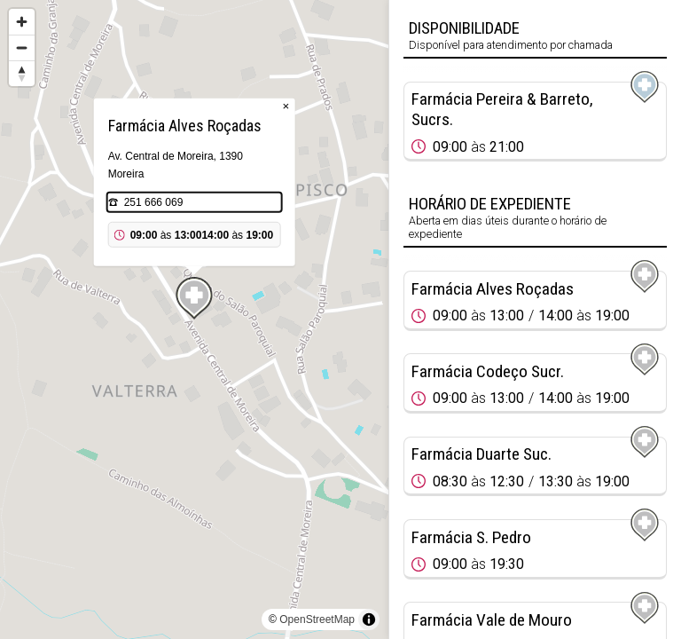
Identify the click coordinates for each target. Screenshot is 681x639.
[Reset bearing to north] (22, 73)
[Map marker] (194, 298)
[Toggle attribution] (369, 619)
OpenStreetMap (317, 619)
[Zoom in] (22, 22)
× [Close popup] (286, 106)
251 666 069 (154, 202)
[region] (194, 319)
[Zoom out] (22, 47)
